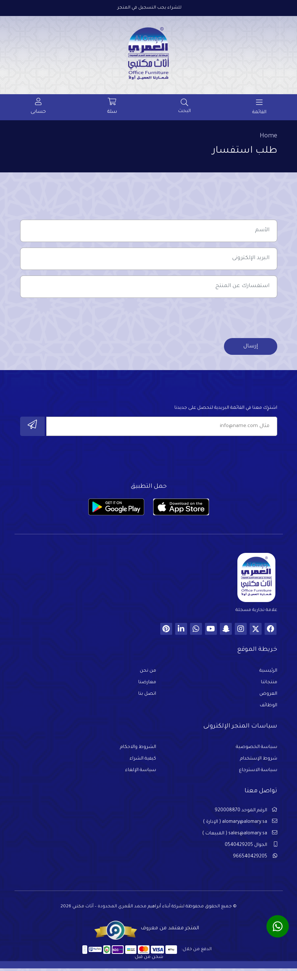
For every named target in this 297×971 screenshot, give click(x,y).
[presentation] (220, 319)
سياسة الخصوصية (256, 749)
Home (268, 136)
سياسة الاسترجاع (258, 773)
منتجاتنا (269, 684)
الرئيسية (268, 673)
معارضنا (147, 684)
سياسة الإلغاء (140, 773)
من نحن (148, 673)
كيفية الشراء (143, 761)
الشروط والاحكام (138, 749)
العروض (268, 696)
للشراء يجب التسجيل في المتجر (149, 8)
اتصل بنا (147, 696)
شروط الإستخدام (258, 761)
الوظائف (268, 707)
